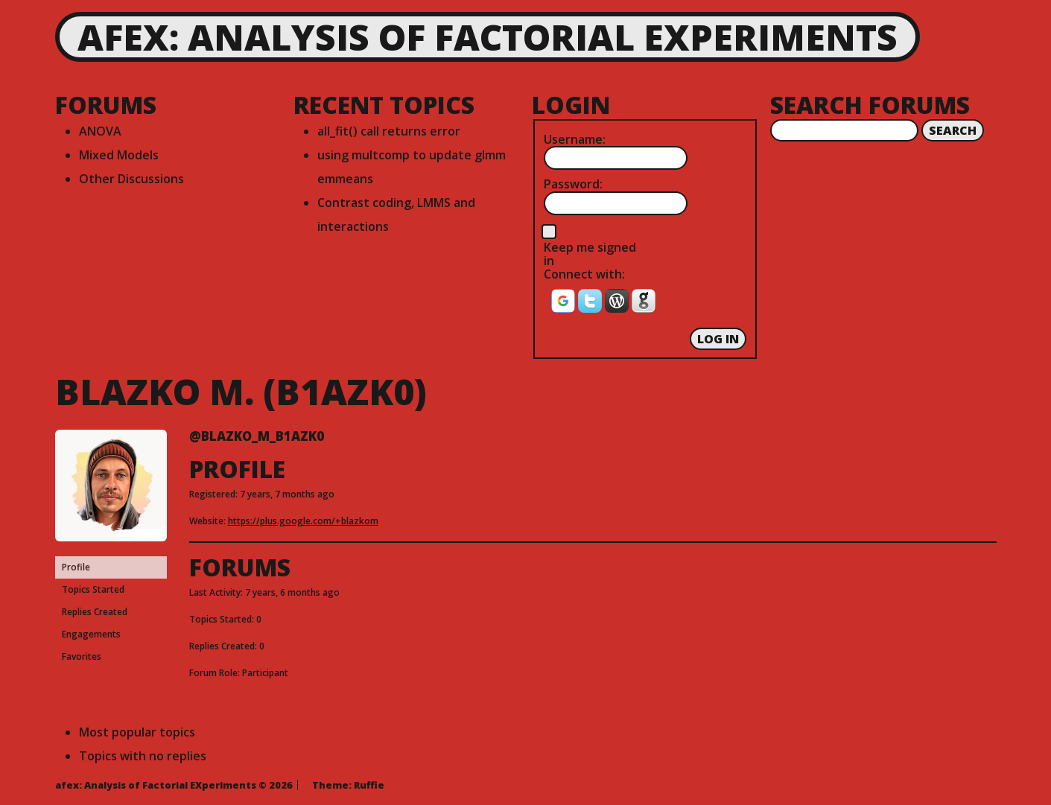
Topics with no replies (142, 756)
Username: (575, 139)
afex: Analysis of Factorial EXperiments (487, 37)
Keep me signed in (590, 254)
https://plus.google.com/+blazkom (303, 521)
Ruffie (369, 785)
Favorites (81, 656)
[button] (564, 305)
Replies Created (94, 611)
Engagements (91, 634)
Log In (718, 339)
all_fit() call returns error (388, 131)
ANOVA (100, 131)
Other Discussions (131, 179)
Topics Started (93, 589)
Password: (573, 184)
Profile (76, 567)
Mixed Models (119, 155)
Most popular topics (137, 732)
